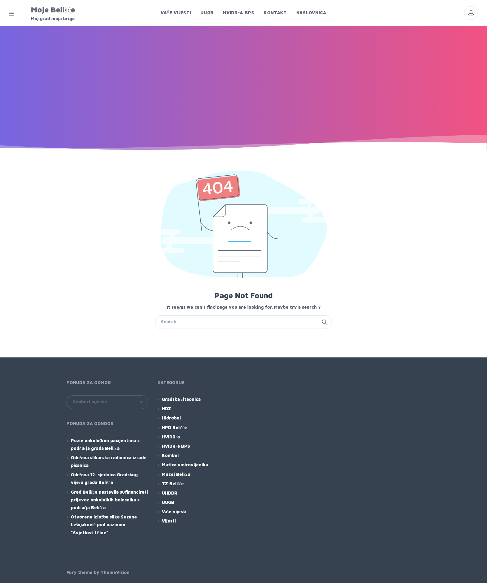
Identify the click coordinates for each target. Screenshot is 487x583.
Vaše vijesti (174, 511)
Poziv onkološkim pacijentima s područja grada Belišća (105, 444)
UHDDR (169, 493)
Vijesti (169, 520)
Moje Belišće (70, 13)
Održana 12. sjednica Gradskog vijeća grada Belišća (104, 478)
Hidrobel (171, 417)
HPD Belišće (174, 427)
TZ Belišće (173, 483)
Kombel (170, 455)
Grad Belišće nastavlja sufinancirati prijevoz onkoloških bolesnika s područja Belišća (109, 499)
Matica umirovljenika (185, 464)
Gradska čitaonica (181, 399)
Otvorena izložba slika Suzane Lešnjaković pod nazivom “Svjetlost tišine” (104, 524)
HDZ (166, 408)
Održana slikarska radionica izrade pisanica (109, 461)
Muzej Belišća (176, 474)
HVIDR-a (171, 436)
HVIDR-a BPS (176, 446)
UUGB (168, 502)
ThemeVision (115, 572)
